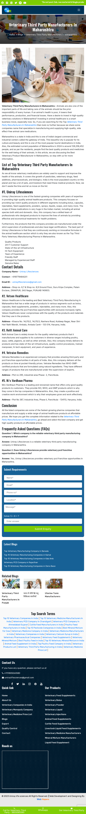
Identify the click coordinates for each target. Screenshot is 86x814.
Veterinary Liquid (53, 709)
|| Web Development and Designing (64, 796)
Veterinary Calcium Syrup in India (62, 634)
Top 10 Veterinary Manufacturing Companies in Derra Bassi (29, 566)
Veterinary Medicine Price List (17, 714)
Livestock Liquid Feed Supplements (63, 728)
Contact (6, 733)
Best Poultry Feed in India (30, 640)
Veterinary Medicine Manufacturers (63, 733)
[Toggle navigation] (79, 10)
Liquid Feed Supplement (57, 742)
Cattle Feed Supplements (58, 724)
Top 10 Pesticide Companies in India (44, 628)
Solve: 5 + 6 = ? (11, 516)
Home (12, 34)
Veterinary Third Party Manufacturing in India (40, 647)
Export (5, 724)
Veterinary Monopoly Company (17, 709)
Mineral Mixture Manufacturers (60, 738)
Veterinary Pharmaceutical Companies (22, 637)
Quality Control (9, 728)
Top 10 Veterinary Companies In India (20, 618)
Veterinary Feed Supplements (56, 637)
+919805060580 (12, 673)
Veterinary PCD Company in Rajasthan (21, 562)
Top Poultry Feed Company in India (54, 644)
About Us (6, 700)
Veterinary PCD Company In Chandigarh (32, 621)
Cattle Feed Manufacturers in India (46, 624)
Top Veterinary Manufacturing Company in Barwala (26, 551)
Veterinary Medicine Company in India (30, 631)
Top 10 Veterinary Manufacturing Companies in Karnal (27, 555)
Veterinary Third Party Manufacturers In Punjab (11, 593)
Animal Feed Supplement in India (20, 644)
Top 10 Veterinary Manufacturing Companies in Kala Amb (29, 558)
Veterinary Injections (55, 714)
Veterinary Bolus (53, 700)
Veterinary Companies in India (30, 634)
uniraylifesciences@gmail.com (19, 677)
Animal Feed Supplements (58, 719)
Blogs (20, 34)
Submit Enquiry (43, 529)
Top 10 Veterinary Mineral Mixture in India (64, 640)
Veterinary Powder (54, 705)
